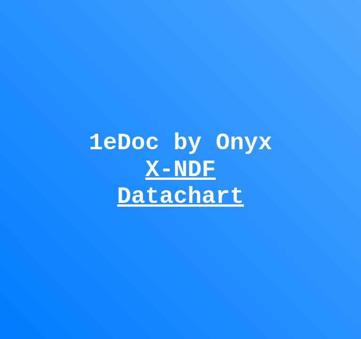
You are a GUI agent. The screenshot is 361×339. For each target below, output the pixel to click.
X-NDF (180, 169)
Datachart (180, 202)
